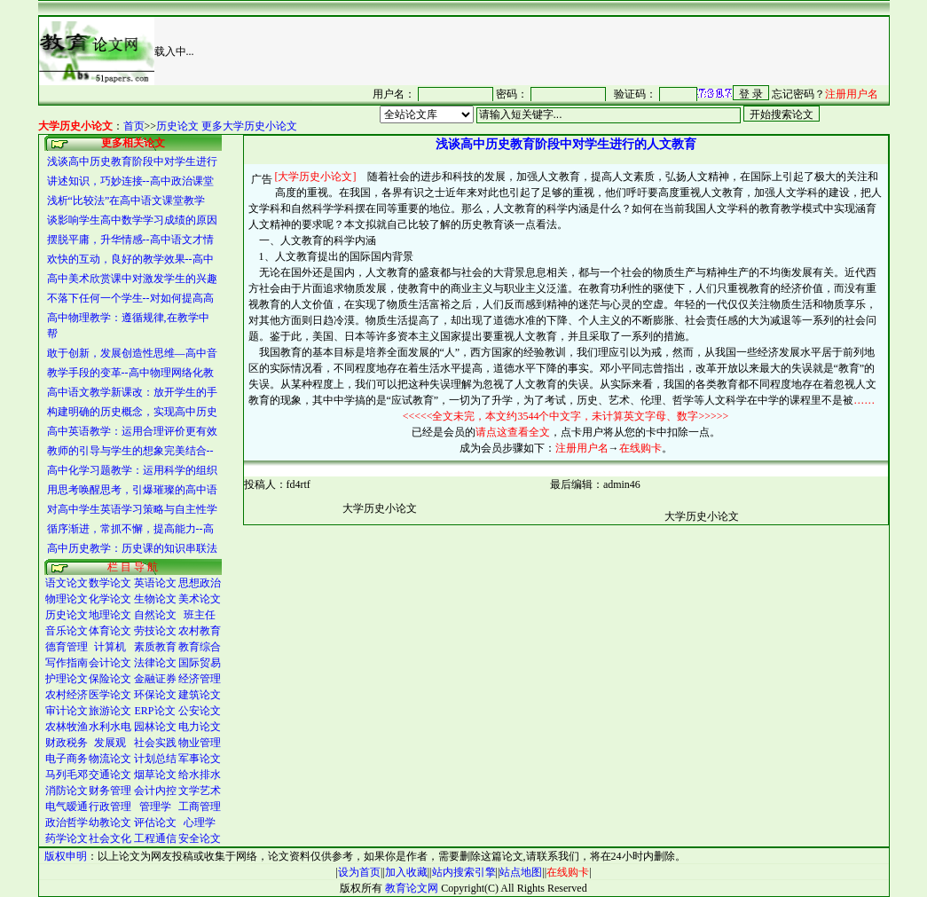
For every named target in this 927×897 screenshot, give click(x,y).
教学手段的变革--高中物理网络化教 (130, 372)
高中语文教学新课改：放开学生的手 (132, 392)
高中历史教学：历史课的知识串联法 (132, 548)
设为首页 (359, 872)
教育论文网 (411, 888)
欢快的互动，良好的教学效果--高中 (130, 259)
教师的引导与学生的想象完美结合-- (130, 451)
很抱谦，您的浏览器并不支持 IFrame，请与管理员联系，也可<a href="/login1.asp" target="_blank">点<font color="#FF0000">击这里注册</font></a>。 (600, 93)
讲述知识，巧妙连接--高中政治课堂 (130, 181)
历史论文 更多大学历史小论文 (226, 126)
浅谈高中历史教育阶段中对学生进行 (132, 161)
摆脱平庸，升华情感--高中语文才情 (130, 239)
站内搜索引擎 (464, 872)
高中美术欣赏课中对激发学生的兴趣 (132, 278)
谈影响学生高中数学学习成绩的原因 (132, 220)
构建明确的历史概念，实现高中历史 (132, 411)
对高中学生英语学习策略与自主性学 (132, 509)
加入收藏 (406, 872)
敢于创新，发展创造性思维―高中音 (132, 353)
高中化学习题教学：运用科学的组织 (132, 470)
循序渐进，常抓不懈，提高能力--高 (130, 529)
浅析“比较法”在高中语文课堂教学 (126, 200)
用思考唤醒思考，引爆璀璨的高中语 (132, 490)
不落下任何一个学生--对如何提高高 (130, 298)
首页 (134, 126)
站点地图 (520, 872)
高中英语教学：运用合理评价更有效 (132, 431)
